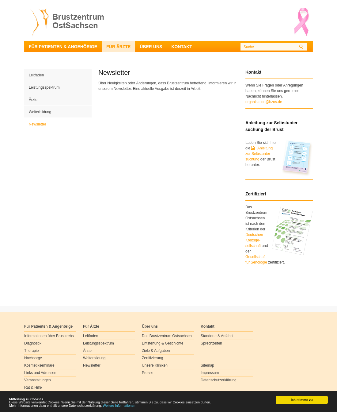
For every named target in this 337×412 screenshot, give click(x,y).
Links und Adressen (40, 373)
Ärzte (33, 100)
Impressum (210, 373)
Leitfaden (36, 75)
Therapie (31, 350)
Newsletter (37, 124)
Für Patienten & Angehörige (63, 46)
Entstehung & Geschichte (162, 343)
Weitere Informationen (119, 406)
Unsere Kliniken (155, 365)
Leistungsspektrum (44, 87)
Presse (147, 373)
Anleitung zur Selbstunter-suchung (259, 153)
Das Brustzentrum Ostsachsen (167, 336)
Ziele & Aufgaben (156, 350)
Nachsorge (33, 358)
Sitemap (207, 365)
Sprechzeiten (211, 343)
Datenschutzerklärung (219, 380)
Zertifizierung (152, 358)
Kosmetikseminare (39, 365)
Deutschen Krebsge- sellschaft (254, 240)
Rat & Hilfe (33, 387)
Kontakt (181, 46)
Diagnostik (32, 343)
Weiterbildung (40, 112)
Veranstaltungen (37, 380)
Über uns (151, 46)
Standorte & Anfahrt (217, 336)
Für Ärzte (118, 46)
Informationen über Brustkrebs (49, 336)
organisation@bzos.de (263, 102)
